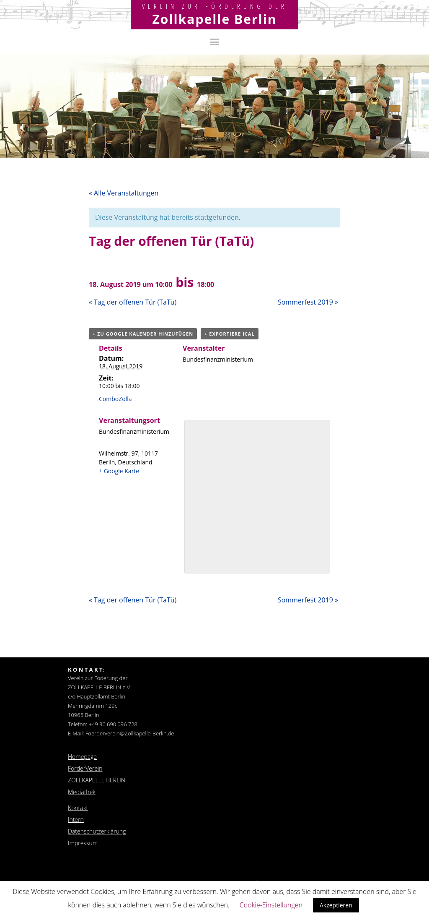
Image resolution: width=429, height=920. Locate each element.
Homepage (82, 757)
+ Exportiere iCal (229, 334)
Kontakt (78, 808)
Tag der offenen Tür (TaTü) (132, 302)
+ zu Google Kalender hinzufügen (143, 334)
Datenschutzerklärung (97, 831)
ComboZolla (115, 399)
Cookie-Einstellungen (271, 905)
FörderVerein (85, 768)
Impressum (83, 843)
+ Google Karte (119, 471)
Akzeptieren (336, 905)
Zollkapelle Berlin (214, 19)
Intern (76, 820)
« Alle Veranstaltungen (123, 193)
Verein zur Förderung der (214, 6)
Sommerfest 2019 (308, 302)
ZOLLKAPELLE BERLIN (96, 780)
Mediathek (82, 792)
